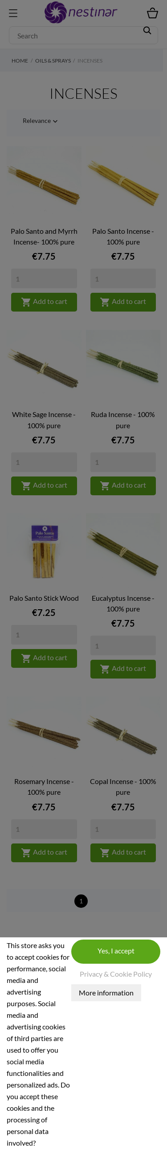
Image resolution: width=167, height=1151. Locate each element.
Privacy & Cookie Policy (116, 974)
